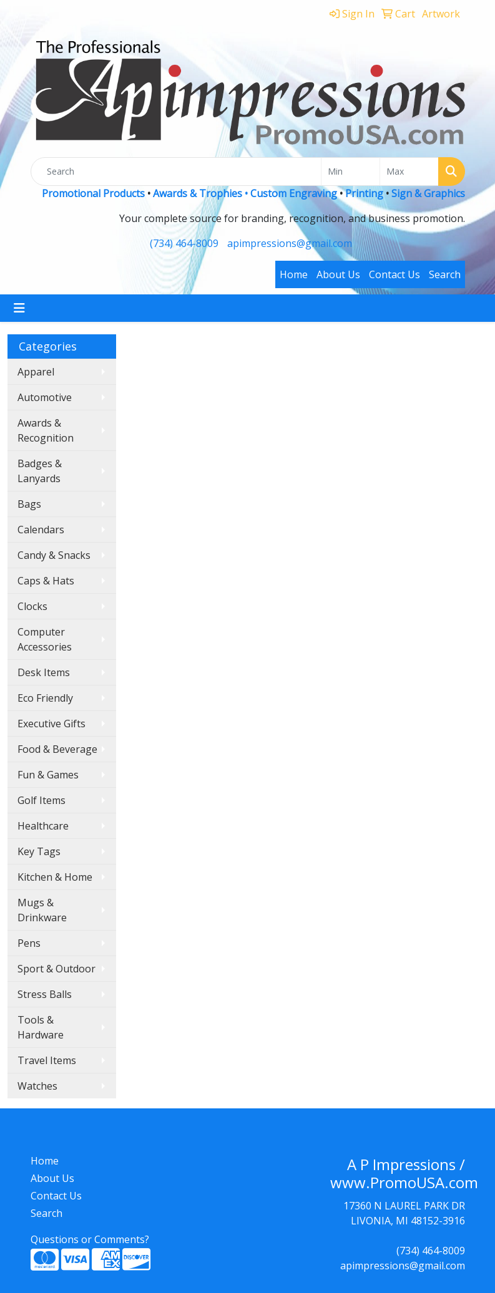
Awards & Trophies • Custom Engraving (245, 193)
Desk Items (43, 672)
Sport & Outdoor (56, 969)
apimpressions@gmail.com (289, 243)
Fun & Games (48, 775)
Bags (29, 504)
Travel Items (46, 1060)
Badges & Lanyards (39, 471)
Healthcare (43, 826)
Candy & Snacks (54, 555)
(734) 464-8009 (184, 243)
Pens (29, 943)
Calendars (40, 529)
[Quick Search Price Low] (350, 171)
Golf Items (41, 800)
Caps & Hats (45, 581)
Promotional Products (94, 193)
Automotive (44, 397)
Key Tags (39, 851)
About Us (338, 274)
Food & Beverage (57, 749)
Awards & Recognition (45, 430)
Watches (37, 1086)
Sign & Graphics (428, 193)
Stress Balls (44, 994)
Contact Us (394, 274)
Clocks (32, 606)
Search (445, 274)
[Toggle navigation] (19, 308)
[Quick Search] (176, 171)
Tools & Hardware (40, 1027)
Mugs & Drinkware (42, 910)
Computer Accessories (44, 639)
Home (294, 274)
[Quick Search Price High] (409, 171)
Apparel (35, 372)
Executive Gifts (51, 723)
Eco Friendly (45, 698)
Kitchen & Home (54, 877)
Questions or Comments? (90, 1239)
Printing (364, 193)
